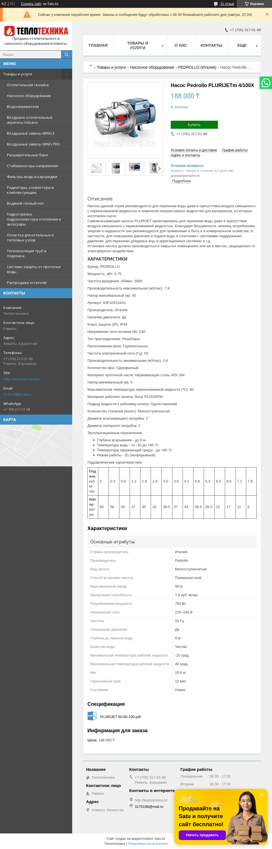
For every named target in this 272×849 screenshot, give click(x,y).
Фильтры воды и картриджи (32, 176)
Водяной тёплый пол (25, 203)
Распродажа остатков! (27, 282)
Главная (98, 45)
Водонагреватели (23, 106)
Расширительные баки (27, 154)
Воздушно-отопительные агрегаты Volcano (29, 120)
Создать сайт (31, 4)
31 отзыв (227, 4)
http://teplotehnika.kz (21, 379)
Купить (194, 124)
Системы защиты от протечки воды (34, 269)
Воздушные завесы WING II (30, 133)
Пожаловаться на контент (148, 844)
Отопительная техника (28, 84)
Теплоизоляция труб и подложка (26, 253)
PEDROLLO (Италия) (197, 67)
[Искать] (66, 54)
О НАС (181, 45)
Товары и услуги (17, 73)
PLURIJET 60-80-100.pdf (120, 717)
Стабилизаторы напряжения (32, 165)
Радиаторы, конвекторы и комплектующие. (30, 190)
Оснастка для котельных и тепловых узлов (30, 237)
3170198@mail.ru (17, 394)
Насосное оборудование (29, 95)
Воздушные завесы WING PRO (33, 144)
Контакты (211, 45)
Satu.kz (159, 839)
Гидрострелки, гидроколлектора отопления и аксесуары (34, 219)
